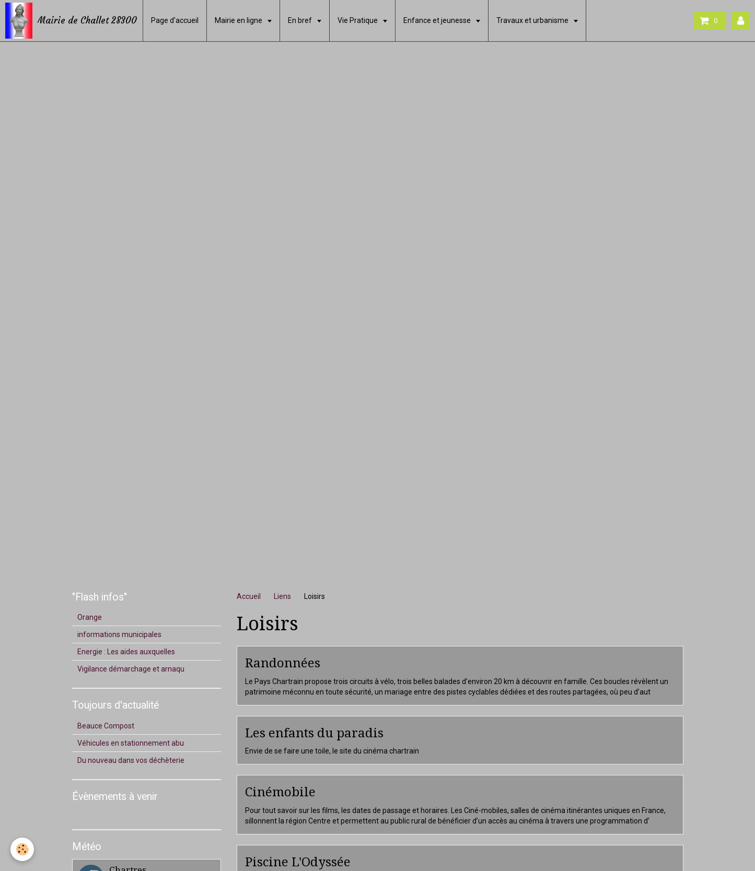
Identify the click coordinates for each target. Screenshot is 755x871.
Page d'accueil (175, 20)
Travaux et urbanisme (533, 20)
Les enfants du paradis (314, 732)
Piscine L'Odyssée (298, 861)
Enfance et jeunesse (437, 20)
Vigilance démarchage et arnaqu (130, 669)
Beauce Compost (105, 726)
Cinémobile (280, 792)
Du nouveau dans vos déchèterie (130, 760)
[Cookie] (22, 849)
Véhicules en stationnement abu (130, 743)
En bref (300, 20)
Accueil (249, 596)
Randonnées (282, 663)
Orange (89, 617)
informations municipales (119, 634)
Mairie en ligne (239, 20)
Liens (282, 596)
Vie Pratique (358, 20)
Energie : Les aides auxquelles (126, 652)
